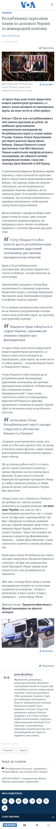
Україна (7, 13)
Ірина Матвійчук (11, 36)
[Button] (46, 48)
